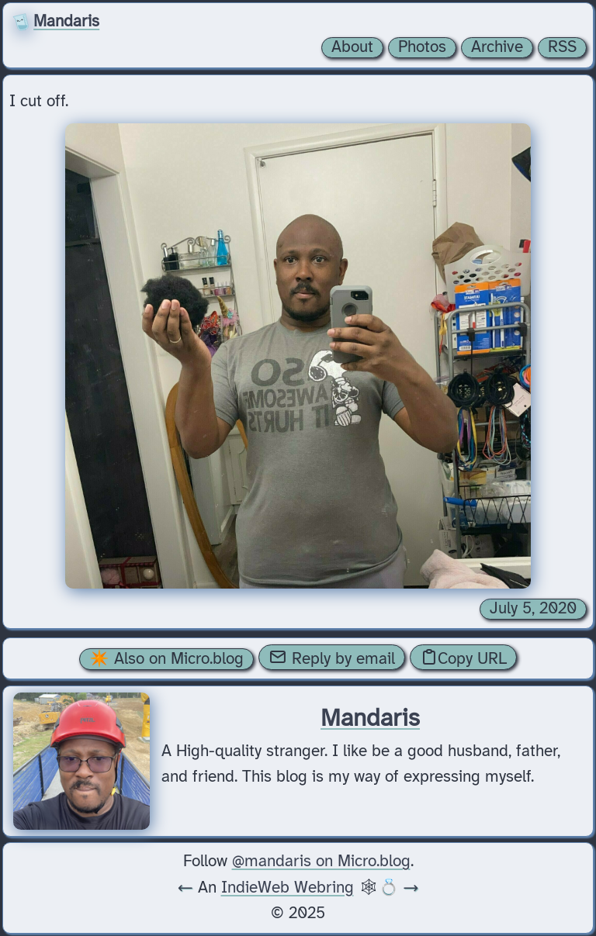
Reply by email (332, 658)
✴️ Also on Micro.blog (166, 659)
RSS (562, 47)
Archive (497, 47)
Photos (422, 47)
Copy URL (464, 658)
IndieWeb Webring (287, 887)
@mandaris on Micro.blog (321, 861)
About (352, 47)
